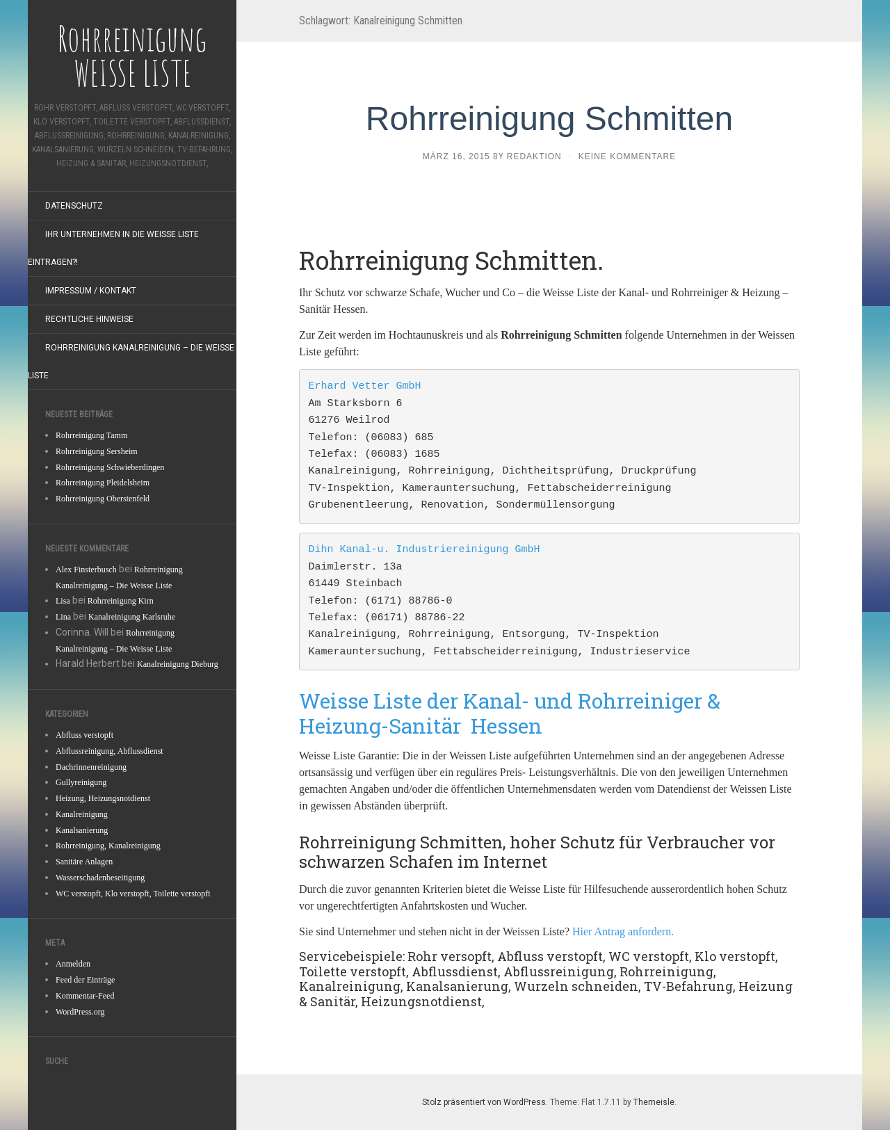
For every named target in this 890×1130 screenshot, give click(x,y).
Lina (63, 617)
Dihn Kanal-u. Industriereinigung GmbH (424, 550)
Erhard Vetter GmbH (365, 386)
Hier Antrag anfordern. (623, 931)
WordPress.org (80, 1012)
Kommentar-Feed (85, 996)
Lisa (63, 601)
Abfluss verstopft (84, 735)
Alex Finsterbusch (86, 569)
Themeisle (653, 1102)
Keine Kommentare (627, 156)
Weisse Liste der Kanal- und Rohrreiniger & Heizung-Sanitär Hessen (509, 713)
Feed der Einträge (85, 980)
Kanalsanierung (82, 830)
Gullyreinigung (81, 782)
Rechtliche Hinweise (89, 319)
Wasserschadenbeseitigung (100, 877)
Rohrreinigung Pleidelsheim (102, 482)
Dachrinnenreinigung (91, 767)
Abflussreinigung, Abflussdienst (109, 751)
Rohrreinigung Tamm (91, 435)
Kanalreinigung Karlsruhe (131, 617)
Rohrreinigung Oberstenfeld (102, 498)
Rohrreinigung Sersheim (97, 451)
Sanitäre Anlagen (84, 861)
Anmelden (73, 964)
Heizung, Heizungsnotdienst (103, 798)
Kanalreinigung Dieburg (177, 664)
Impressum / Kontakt (90, 291)
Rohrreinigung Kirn (121, 601)
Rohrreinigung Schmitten (549, 118)
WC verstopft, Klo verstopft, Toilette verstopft (133, 893)
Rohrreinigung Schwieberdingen (110, 467)
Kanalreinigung (82, 814)
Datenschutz (74, 206)
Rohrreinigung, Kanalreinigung (108, 845)
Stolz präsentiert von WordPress (484, 1102)
